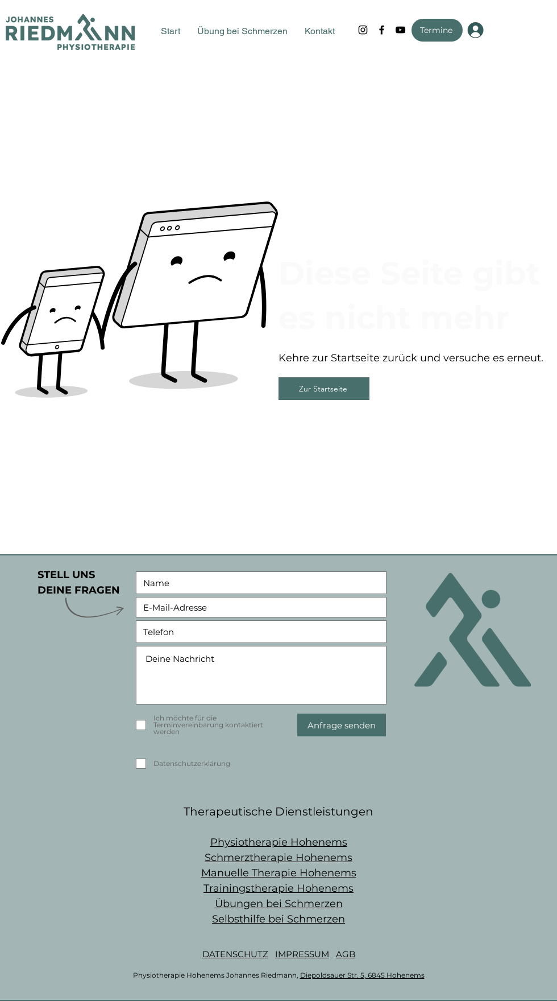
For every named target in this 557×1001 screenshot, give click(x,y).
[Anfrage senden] (341, 725)
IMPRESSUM (302, 954)
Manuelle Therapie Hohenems (278, 873)
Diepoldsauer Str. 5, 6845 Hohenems (362, 975)
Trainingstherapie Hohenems (278, 888)
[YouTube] (400, 30)
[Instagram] (363, 30)
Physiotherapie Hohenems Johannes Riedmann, (216, 975)
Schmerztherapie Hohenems (278, 857)
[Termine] (437, 30)
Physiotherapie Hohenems (278, 842)
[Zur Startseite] (323, 388)
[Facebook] (382, 30)
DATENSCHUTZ (235, 954)
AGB (345, 954)
